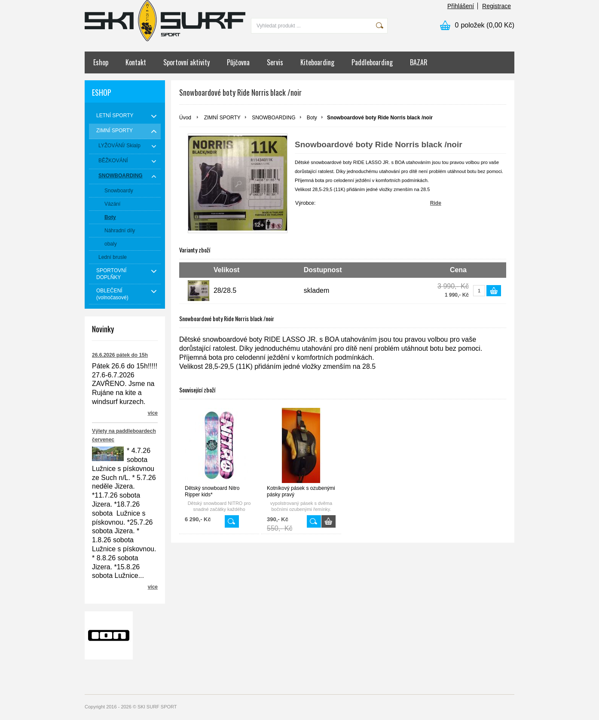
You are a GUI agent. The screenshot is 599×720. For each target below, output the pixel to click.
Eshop (100, 62)
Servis (275, 62)
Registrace (496, 6)
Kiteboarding (317, 62)
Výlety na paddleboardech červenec (124, 435)
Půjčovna (238, 62)
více (153, 413)
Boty (312, 118)
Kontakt (135, 62)
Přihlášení (460, 6)
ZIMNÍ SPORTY (222, 118)
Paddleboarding (372, 62)
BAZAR (419, 62)
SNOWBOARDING (273, 118)
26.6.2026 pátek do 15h (120, 355)
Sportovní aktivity (186, 62)
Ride (435, 203)
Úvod (185, 118)
